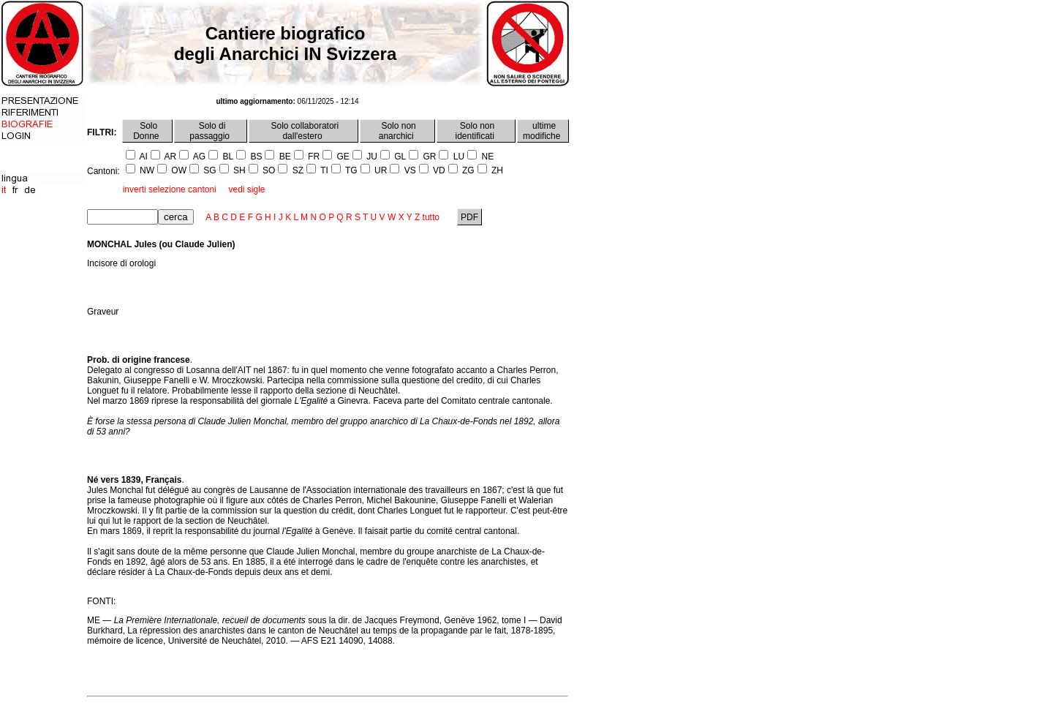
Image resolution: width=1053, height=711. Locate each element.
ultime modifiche (543, 131)
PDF (469, 217)
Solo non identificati (476, 131)
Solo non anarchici (397, 131)
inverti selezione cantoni (169, 189)
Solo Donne (147, 131)
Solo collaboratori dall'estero (303, 131)
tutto (431, 217)
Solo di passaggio (210, 131)
